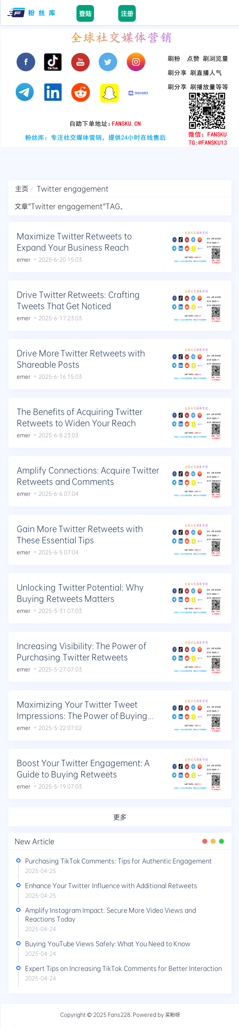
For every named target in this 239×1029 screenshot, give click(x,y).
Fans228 (119, 1014)
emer (24, 259)
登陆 (85, 13)
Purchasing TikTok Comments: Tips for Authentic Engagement (118, 861)
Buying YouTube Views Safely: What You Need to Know (108, 943)
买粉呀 (172, 1014)
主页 (21, 188)
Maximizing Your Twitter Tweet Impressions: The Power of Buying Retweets (82, 715)
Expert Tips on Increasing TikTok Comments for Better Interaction (123, 968)
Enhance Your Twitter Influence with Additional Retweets (111, 885)
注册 (127, 13)
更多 (120, 816)
